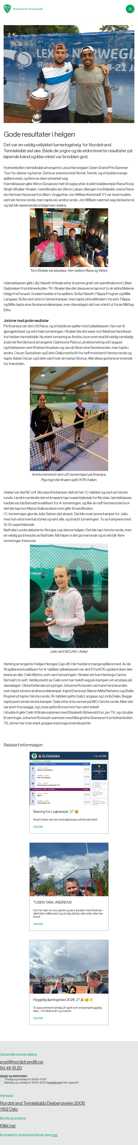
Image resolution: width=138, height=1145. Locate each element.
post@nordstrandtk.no (21, 1062)
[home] (23, 8)
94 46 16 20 (11, 1068)
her (55, 1135)
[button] (130, 9)
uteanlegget (54, 1082)
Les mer (38, 826)
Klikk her (8, 1126)
